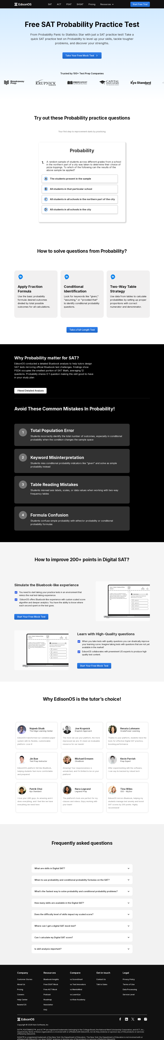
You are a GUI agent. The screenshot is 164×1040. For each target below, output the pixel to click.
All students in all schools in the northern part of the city (79, 199)
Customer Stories (24, 979)
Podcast (47, 994)
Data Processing (130, 989)
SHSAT (80, 4)
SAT (50, 4)
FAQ (45, 1010)
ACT (59, 4)
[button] (107, 4)
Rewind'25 (21, 1005)
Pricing (92, 4)
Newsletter (48, 1005)
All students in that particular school (68, 189)
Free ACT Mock (50, 989)
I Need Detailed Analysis (30, 390)
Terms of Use (129, 984)
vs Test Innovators (78, 984)
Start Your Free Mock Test (31, 616)
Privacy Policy (129, 979)
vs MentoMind (76, 989)
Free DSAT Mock (51, 984)
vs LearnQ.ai (75, 994)
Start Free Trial (140, 4)
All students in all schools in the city (67, 209)
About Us (21, 984)
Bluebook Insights (51, 979)
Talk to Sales (101, 984)
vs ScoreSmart (76, 979)
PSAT (69, 4)
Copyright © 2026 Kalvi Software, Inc (32, 1025)
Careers (20, 994)
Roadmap (48, 1000)
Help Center (22, 1000)
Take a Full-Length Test (82, 329)
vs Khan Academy (77, 1000)
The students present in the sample (67, 179)
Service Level (129, 994)
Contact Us (101, 979)
